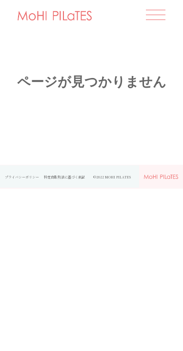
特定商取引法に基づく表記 (66, 177)
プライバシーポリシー (22, 177)
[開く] (155, 15)
